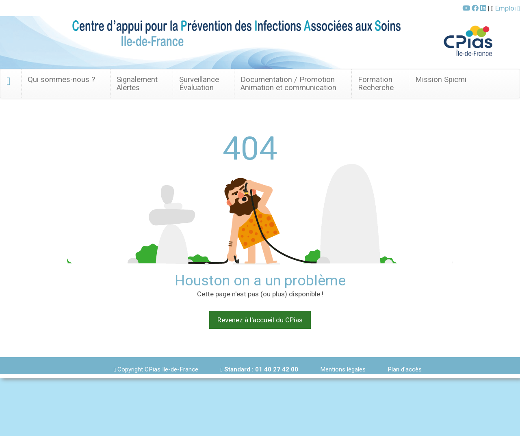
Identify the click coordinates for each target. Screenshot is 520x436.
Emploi (507, 8)
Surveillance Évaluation (199, 83)
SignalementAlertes (137, 83)
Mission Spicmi (440, 79)
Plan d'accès (405, 369)
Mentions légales (343, 369)
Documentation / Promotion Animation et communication (288, 83)
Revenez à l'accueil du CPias (260, 320)
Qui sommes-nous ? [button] (61, 79)
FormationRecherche (376, 83)
